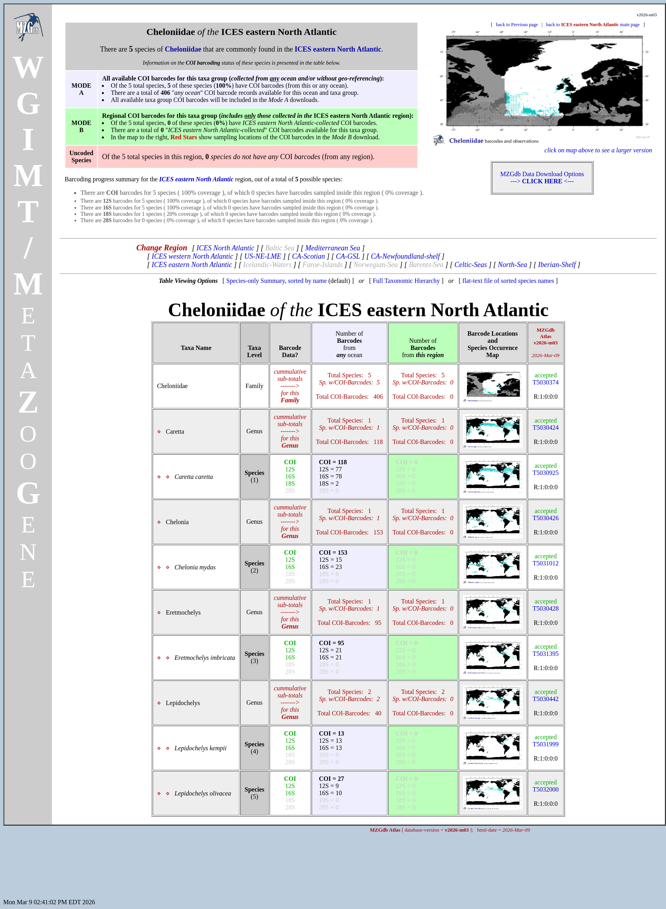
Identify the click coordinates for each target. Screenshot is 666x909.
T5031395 (546, 650)
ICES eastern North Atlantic (191, 265)
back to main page (592, 24)
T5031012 (546, 560)
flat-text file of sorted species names (508, 280)
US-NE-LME (262, 256)
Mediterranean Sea (332, 248)
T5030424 (546, 424)
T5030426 (546, 514)
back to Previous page (517, 24)
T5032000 (546, 786)
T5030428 (546, 605)
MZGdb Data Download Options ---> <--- (542, 177)
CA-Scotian (308, 256)
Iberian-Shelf (557, 265)
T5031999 (546, 741)
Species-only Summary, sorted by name (276, 280)
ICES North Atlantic (226, 248)
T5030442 (546, 695)
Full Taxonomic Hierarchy (406, 280)
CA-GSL (348, 256)
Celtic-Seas (470, 265)
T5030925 (546, 469)
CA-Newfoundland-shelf (405, 256)
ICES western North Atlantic (192, 256)
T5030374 (546, 379)
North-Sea (512, 265)
